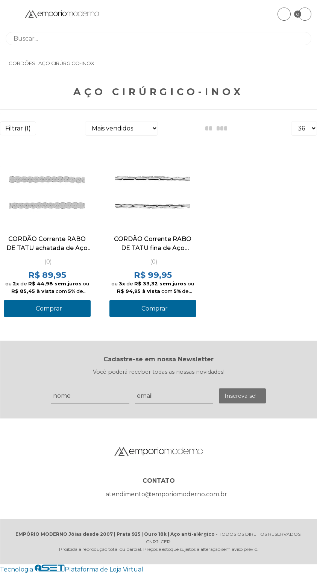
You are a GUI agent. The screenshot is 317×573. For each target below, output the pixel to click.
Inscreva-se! (240, 396)
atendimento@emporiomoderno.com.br (166, 494)
